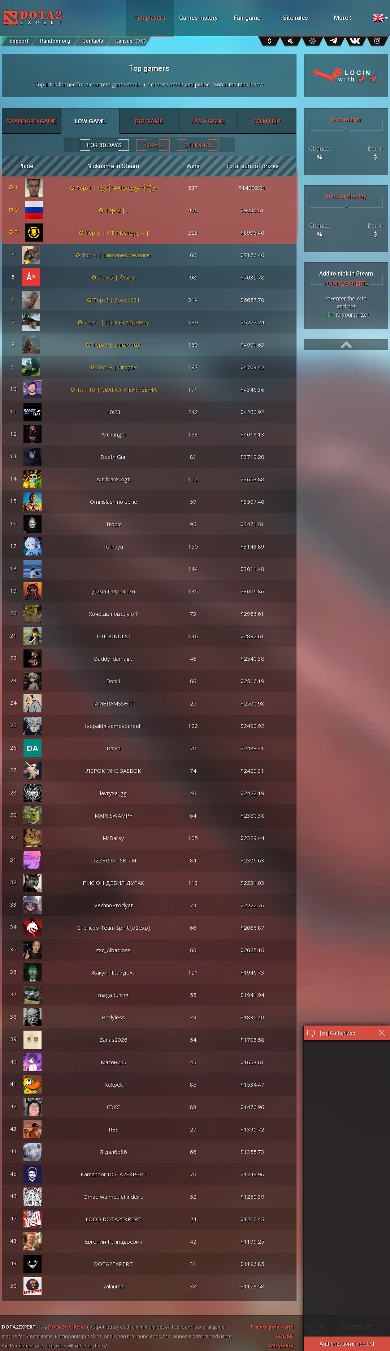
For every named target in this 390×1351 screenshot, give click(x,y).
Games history (198, 17)
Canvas (130, 39)
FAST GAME (208, 121)
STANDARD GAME (31, 121)
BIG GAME (149, 121)
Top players (149, 17)
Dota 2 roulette (67, 1327)
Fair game (247, 17)
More (351, 17)
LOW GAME (90, 121)
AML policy (281, 1345)
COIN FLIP (267, 121)
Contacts (92, 41)
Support (18, 41)
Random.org (55, 41)
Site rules (295, 17)
